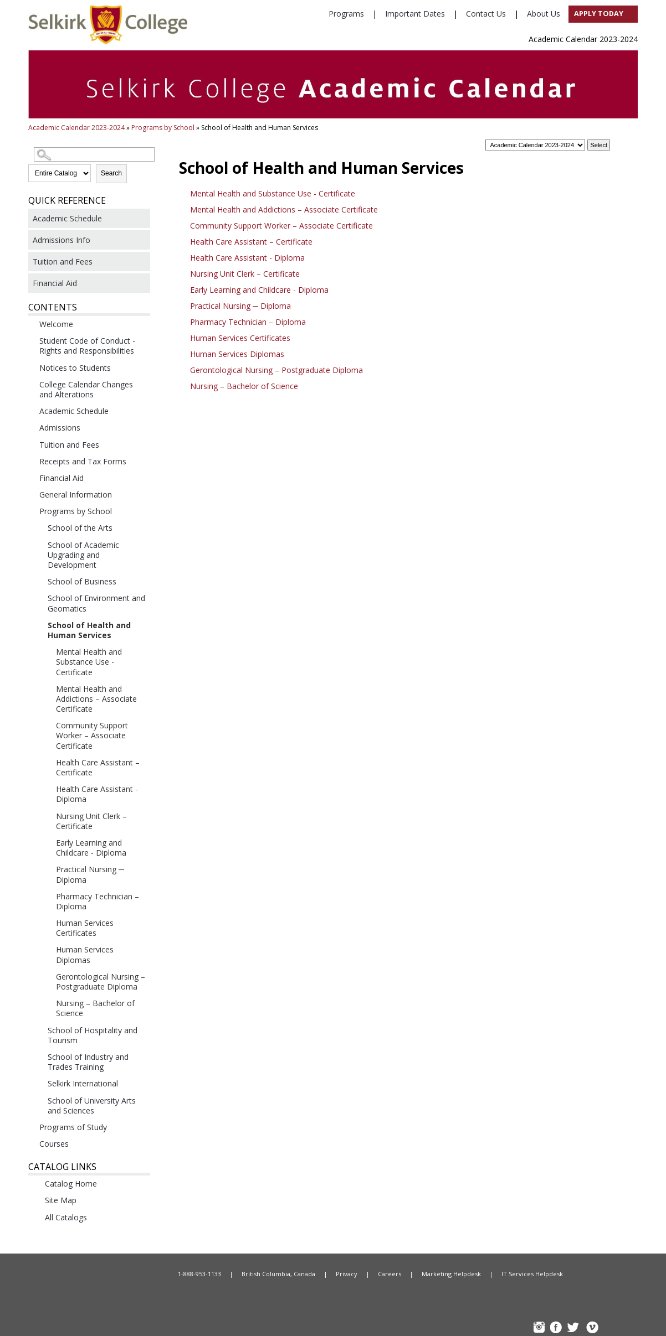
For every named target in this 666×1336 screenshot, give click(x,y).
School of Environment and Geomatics (96, 603)
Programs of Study (73, 1127)
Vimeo (592, 1328)
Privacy (346, 1274)
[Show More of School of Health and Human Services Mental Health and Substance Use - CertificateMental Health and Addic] (39, 625)
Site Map (60, 1200)
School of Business (82, 581)
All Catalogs (66, 1217)
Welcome (56, 324)
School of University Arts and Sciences (92, 1105)
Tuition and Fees (63, 261)
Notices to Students (75, 368)
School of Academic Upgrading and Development (83, 555)
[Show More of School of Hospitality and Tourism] (39, 1030)
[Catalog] (535, 145)
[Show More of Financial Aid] (30, 477)
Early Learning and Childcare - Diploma (91, 847)
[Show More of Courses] (30, 1143)
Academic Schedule (67, 218)
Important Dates (415, 13)
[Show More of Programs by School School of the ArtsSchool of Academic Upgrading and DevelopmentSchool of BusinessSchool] (30, 511)
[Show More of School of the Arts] (39, 527)
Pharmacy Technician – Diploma (97, 901)
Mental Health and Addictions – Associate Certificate (96, 698)
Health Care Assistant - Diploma (97, 794)
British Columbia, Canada (278, 1274)
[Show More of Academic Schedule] (30, 410)
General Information (75, 494)
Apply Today (598, 13)
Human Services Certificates (85, 928)
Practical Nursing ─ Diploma (90, 874)
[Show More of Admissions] (30, 427)
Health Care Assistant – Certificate (98, 767)
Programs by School (162, 127)
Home (111, 1274)
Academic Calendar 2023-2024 (76, 127)
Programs (346, 13)
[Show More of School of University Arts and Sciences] (39, 1100)
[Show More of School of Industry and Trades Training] (39, 1056)
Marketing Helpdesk (451, 1274)
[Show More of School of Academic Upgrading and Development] (39, 544)
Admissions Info (61, 240)
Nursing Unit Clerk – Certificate (91, 821)
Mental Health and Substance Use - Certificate (89, 661)
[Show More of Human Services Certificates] (47, 922)
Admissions (59, 427)
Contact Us (486, 13)
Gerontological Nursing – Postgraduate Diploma (100, 981)
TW (574, 1328)
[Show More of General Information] (30, 494)
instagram (540, 1328)
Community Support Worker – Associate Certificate (92, 735)
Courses (54, 1143)
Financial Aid (55, 283)
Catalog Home (71, 1183)
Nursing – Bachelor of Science (95, 1008)
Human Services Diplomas (85, 954)
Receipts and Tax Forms (82, 461)
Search (111, 173)
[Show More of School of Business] (39, 581)
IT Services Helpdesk (532, 1274)
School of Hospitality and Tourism (92, 1035)
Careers (389, 1274)
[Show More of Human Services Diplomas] (47, 949)
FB (557, 1328)
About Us (543, 13)
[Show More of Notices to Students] (30, 367)
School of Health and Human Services (89, 630)
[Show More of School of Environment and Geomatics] (39, 597)
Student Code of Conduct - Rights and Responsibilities (87, 345)
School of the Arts (80, 527)
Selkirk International (83, 1083)
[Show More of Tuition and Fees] (30, 444)
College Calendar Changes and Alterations (86, 389)
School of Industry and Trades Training (88, 1062)
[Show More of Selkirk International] (39, 1083)
